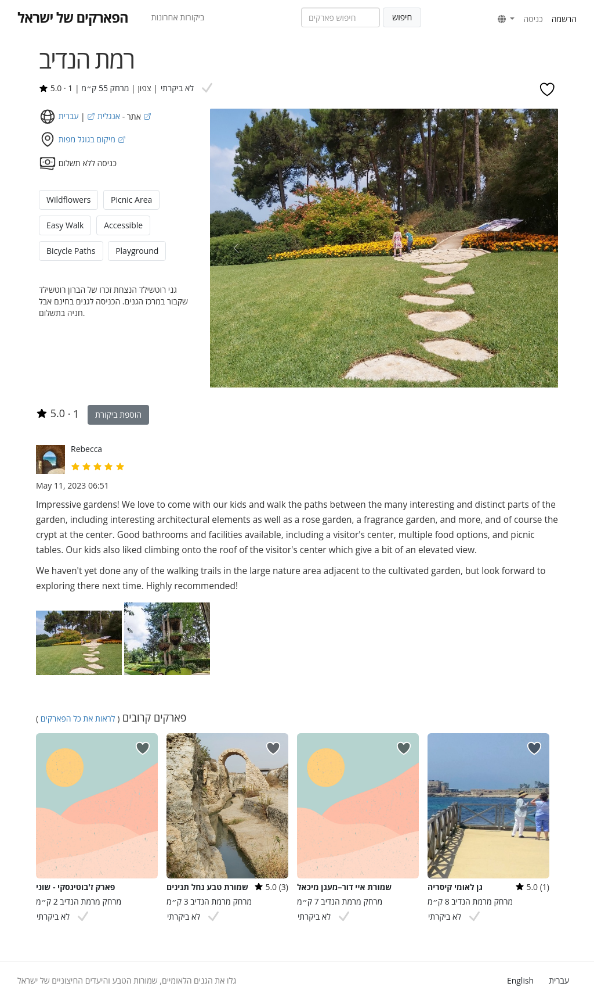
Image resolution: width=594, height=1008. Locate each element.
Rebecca (86, 448)
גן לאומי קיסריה (455, 886)
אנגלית (102, 115)
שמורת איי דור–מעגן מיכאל (344, 886)
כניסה (532, 18)
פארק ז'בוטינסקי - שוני (75, 886)
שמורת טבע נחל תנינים (207, 886)
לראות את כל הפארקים (78, 718)
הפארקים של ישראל (72, 17)
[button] (506, 19)
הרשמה (564, 18)
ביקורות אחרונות (178, 17)
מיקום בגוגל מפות (92, 139)
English (520, 980)
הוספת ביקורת (118, 414)
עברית (559, 980)
